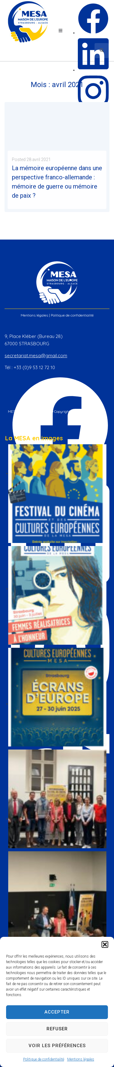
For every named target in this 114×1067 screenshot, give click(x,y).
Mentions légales (80, 1059)
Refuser (57, 1029)
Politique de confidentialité (43, 1059)
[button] (105, 944)
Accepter (57, 1012)
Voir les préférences (57, 1045)
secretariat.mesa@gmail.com (36, 355)
